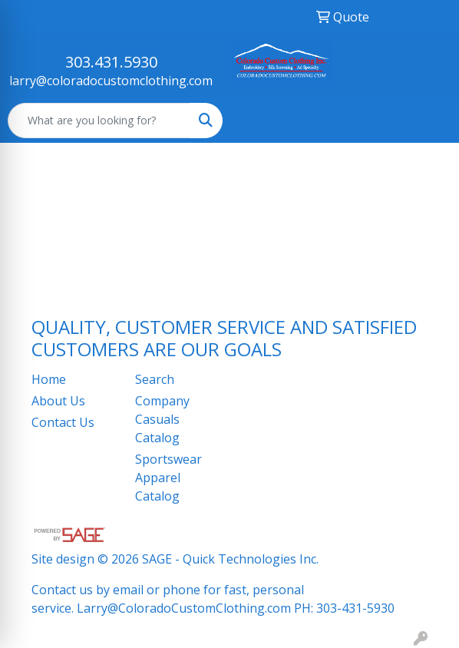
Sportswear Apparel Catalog (168, 477)
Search (154, 379)
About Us (58, 400)
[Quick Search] (99, 120)
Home (48, 379)
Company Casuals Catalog (162, 419)
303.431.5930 (111, 61)
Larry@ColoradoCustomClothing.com (184, 608)
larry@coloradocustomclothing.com (111, 80)
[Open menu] (428, 120)
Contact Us (62, 422)
